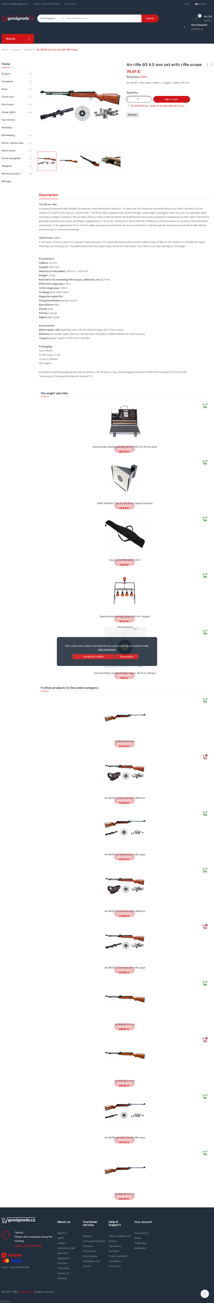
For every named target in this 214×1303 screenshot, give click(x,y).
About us (62, 1233)
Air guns (6, 73)
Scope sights (9, 112)
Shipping (87, 1236)
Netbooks (7, 127)
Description (48, 195)
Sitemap (62, 1278)
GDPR (60, 1238)
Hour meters (8, 120)
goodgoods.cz (26, 1291)
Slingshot (7, 166)
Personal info (141, 1233)
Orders (137, 1238)
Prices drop (63, 1268)
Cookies (61, 1243)
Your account (143, 1222)
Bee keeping (8, 135)
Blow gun (6, 181)
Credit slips (140, 1243)
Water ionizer (9, 150)
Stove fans (8, 96)
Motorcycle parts (11, 173)
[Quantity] (139, 99)
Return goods (90, 1256)
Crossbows (7, 81)
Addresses (140, 1248)
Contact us (70, 4)
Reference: (133, 77)
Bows (5, 89)
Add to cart (171, 99)
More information (107, 649)
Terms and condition (94, 1241)
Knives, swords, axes (13, 143)
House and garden (11, 158)
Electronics (8, 104)
